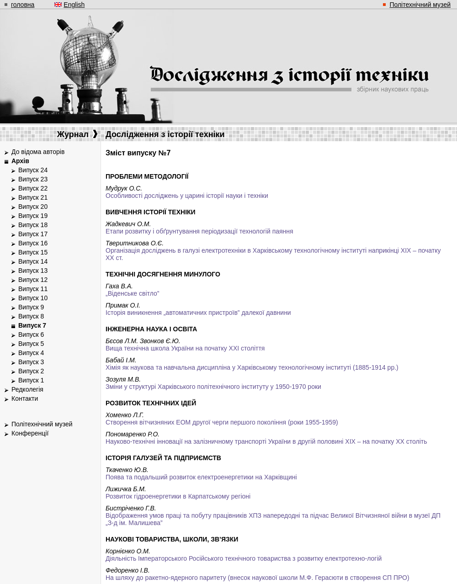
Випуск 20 (33, 206)
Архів (20, 161)
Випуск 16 (33, 243)
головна (22, 4)
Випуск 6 (31, 334)
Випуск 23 (33, 179)
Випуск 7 (32, 325)
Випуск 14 (33, 261)
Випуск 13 (33, 270)
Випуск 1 (31, 380)
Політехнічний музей (420, 4)
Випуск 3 (31, 362)
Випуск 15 (33, 252)
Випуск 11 (33, 288)
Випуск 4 (31, 352)
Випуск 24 (33, 170)
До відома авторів (37, 151)
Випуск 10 (33, 298)
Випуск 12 (33, 279)
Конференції (29, 433)
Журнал (77, 134)
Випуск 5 (31, 343)
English (74, 4)
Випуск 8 (31, 316)
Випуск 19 (33, 215)
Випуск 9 (31, 307)
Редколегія (27, 389)
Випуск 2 (31, 371)
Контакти (24, 398)
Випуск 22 (33, 188)
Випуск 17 (33, 234)
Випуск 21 (33, 197)
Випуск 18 (33, 224)
